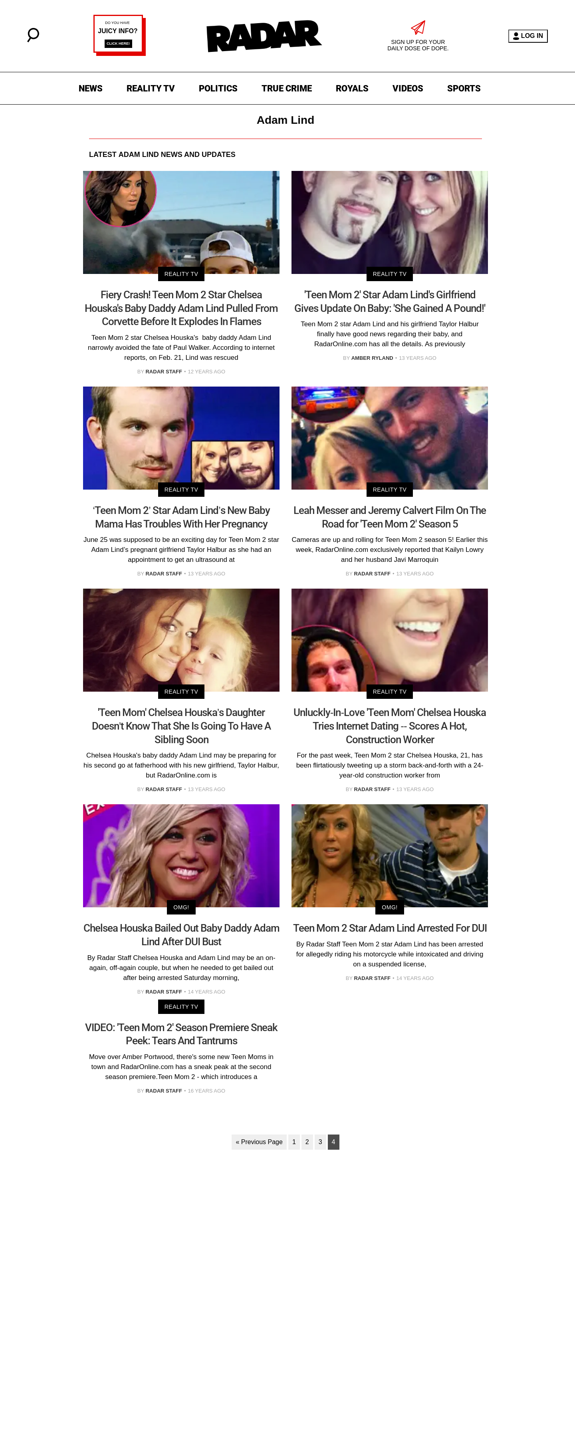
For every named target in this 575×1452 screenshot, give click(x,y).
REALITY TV (151, 88)
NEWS (91, 88)
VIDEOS (408, 88)
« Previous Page (259, 1142)
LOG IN (528, 36)
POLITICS (218, 88)
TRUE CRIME (287, 88)
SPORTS (464, 88)
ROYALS (352, 88)
